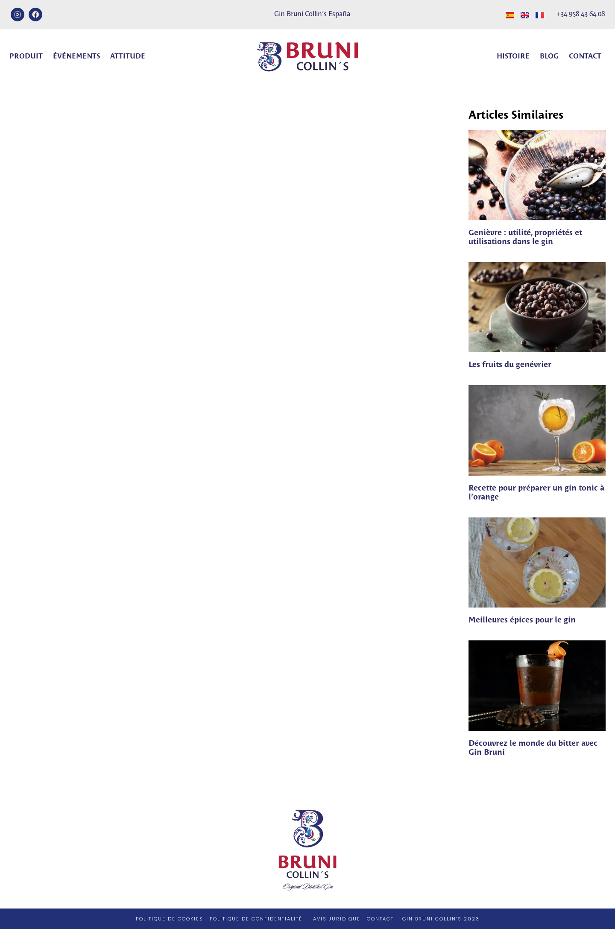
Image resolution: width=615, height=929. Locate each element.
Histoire (513, 56)
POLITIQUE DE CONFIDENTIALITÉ (256, 918)
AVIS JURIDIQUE (336, 918)
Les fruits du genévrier (510, 365)
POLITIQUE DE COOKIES (169, 918)
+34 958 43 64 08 (581, 14)
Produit (26, 56)
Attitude (127, 56)
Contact (585, 56)
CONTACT (380, 918)
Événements (76, 56)
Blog (549, 56)
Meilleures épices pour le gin (522, 620)
